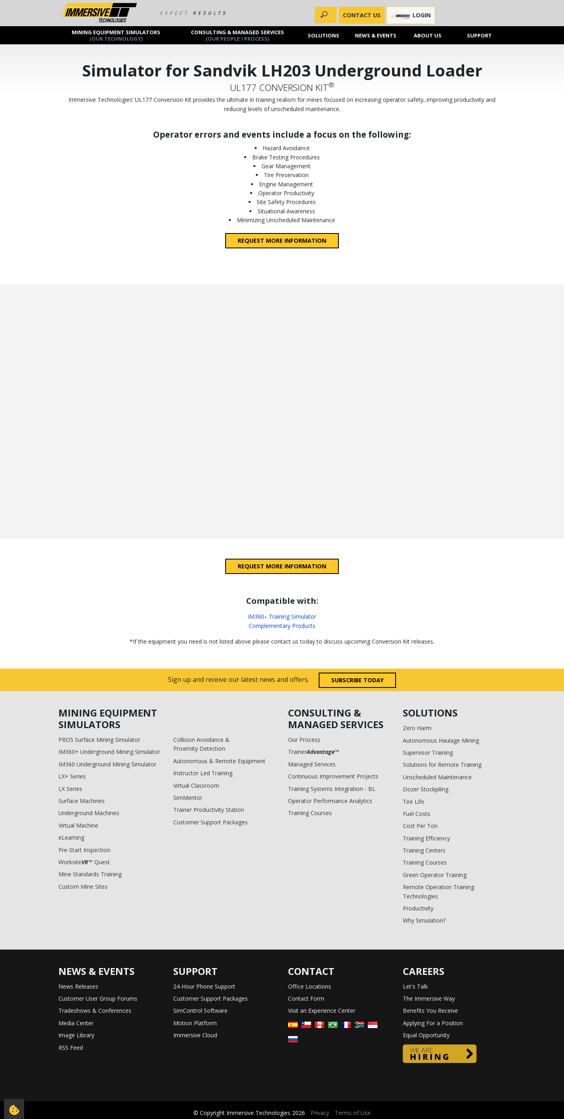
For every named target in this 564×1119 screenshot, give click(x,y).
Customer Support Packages (210, 822)
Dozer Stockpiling (425, 789)
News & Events (375, 35)
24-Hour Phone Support (204, 986)
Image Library (76, 1035)
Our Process (304, 739)
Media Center (75, 1023)
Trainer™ (313, 752)
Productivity (418, 908)
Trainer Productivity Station (208, 809)
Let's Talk (415, 986)
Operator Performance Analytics (330, 801)
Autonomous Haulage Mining (441, 740)
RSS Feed (70, 1047)
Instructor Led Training (202, 773)
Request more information (282, 240)
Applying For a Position (433, 1023)
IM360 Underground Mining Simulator (107, 764)
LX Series (70, 789)
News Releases (78, 986)
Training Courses (310, 813)
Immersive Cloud (195, 1035)
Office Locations (309, 986)
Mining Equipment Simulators (116, 35)
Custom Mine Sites (83, 886)
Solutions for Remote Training (442, 764)
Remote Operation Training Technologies (438, 891)
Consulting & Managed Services (237, 35)
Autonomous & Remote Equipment (219, 761)
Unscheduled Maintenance (437, 777)
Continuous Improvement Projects (333, 776)
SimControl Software (200, 1010)
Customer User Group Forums (97, 998)
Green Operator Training (435, 875)
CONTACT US (362, 15)
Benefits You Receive (430, 1010)
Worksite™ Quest (84, 862)
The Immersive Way (429, 998)
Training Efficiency (426, 838)
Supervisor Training (428, 752)
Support (479, 35)
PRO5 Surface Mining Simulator (99, 739)
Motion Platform (195, 1023)
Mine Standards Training (90, 874)
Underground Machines (88, 813)
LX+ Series (72, 776)
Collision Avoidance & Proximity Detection (201, 744)
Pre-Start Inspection (84, 850)
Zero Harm (417, 728)
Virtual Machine (78, 825)
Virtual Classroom (196, 785)
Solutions (324, 35)
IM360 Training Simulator (282, 616)
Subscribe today (357, 680)
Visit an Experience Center (321, 1010)
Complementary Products (282, 626)
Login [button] (411, 15)
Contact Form (306, 998)
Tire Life (413, 801)
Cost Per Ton (420, 826)
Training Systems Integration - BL (331, 789)
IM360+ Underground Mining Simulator (109, 752)
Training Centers (424, 850)
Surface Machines (81, 801)
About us (428, 35)
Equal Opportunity (426, 1035)
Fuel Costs (416, 814)
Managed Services (312, 764)
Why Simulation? (424, 920)
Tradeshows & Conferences (94, 1010)
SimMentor (187, 797)
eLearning (71, 837)
